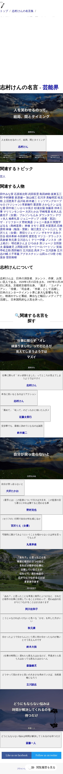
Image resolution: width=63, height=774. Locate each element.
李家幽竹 (27, 204)
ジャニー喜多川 (43, 222)
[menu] (1, 2)
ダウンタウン (47, 215)
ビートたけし (50, 229)
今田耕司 (22, 236)
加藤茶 (50, 208)
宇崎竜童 (45, 211)
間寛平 (57, 222)
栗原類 (37, 204)
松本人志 (56, 211)
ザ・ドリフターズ (10, 222)
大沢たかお (32, 211)
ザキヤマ (47, 232)
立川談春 (51, 250)
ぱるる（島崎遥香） (12, 225)
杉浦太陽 (39, 208)
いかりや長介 (25, 208)
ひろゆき (33, 243)
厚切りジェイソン (30, 232)
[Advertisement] (31, 50)
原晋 (42, 225)
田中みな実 (6, 194)
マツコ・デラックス (50, 236)
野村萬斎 (27, 222)
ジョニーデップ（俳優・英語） (39, 218)
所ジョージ (46, 243)
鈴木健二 (31, 201)
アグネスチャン (29, 253)
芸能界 (51, 87)
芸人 (2, 176)
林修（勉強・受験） (18, 229)
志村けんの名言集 (23, 11)
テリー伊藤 (38, 239)
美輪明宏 (51, 197)
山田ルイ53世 (48, 253)
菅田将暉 (11, 257)
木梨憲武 (51, 225)
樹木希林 (11, 236)
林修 (27, 225)
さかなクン (48, 204)
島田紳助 (45, 194)
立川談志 (28, 250)
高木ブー (39, 250)
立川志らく (24, 239)
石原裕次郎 (20, 194)
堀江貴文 (36, 229)
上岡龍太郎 (21, 246)
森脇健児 (8, 246)
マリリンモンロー (14, 211)
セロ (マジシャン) (10, 204)
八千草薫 (14, 253)
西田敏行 (16, 250)
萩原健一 (20, 197)
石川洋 (42, 197)
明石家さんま (19, 243)
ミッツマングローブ (50, 201)
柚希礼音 (14, 218)
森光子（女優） (9, 215)
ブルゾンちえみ (28, 215)
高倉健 (4, 239)
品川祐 (21, 201)
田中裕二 (11, 208)
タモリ (35, 225)
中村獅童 (8, 197)
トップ (4, 11)
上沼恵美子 (10, 201)
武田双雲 (33, 194)
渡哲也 (33, 236)
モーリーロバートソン (42, 246)
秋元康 (13, 239)
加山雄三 (31, 197)
